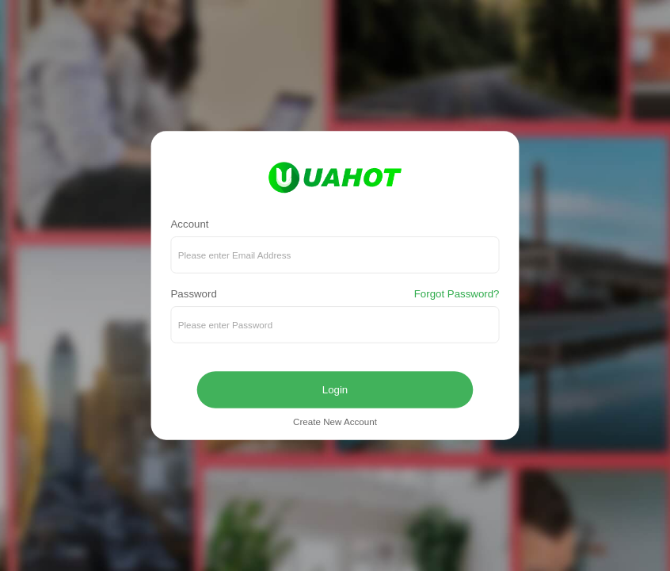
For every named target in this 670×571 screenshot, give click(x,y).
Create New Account (335, 422)
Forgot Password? (457, 294)
